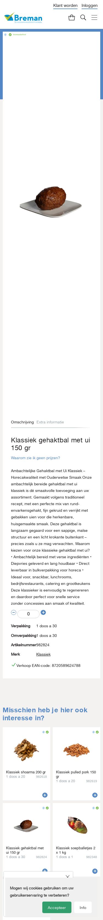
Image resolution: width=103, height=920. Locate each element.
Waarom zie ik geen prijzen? (35, 458)
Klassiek (43, 654)
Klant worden (65, 5)
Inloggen (90, 5)
